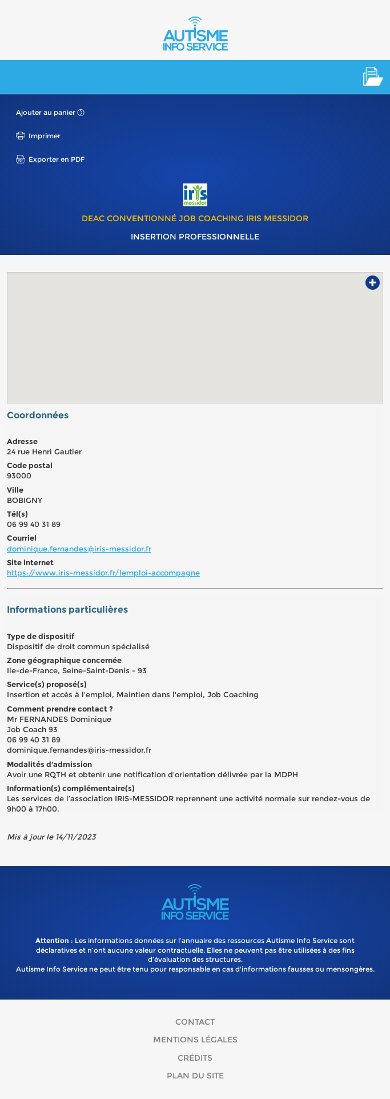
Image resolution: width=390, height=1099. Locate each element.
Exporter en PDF (57, 159)
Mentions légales (195, 1039)
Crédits (195, 1058)
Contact (195, 1022)
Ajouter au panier (45, 112)
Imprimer (45, 135)
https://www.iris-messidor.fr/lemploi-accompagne (103, 572)
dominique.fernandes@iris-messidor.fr (79, 548)
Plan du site (195, 1075)
